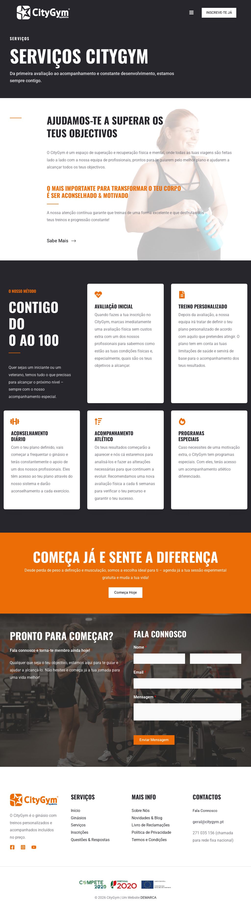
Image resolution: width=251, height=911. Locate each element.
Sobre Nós (141, 810)
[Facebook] (12, 847)
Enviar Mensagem (154, 740)
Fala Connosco (206, 810)
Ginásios (78, 818)
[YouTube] (33, 847)
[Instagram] (23, 847)
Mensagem (145, 697)
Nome (140, 647)
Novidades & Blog (147, 818)
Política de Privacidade (151, 832)
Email (140, 672)
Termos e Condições (149, 840)
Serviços (78, 825)
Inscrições (79, 832)
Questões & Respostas (90, 840)
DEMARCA (148, 898)
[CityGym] (43, 12)
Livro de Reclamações (151, 825)
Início (75, 810)
